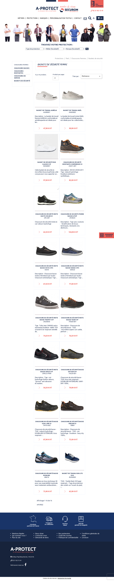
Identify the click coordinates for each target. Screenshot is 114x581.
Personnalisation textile (61, 18)
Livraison (85, 537)
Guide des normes (65, 535)
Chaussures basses (21, 68)
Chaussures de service (20, 77)
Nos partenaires (64, 533)
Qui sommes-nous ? (19, 535)
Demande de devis (42, 537)
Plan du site (16, 537)
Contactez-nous (41, 535)
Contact (78, 18)
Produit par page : (59, 74)
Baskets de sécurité (22, 81)
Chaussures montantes (19, 72)
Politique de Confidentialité (68, 537)
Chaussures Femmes (21, 65)
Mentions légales (18, 533)
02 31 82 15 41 (97, 10)
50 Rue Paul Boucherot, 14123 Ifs (23, 557)
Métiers (21, 18)
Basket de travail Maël (72, 110)
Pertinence (91, 76)
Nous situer (39, 533)
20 (55, 78)
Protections (32, 18)
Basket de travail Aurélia (46, 110)
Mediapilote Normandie (64, 578)
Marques (44, 18)
